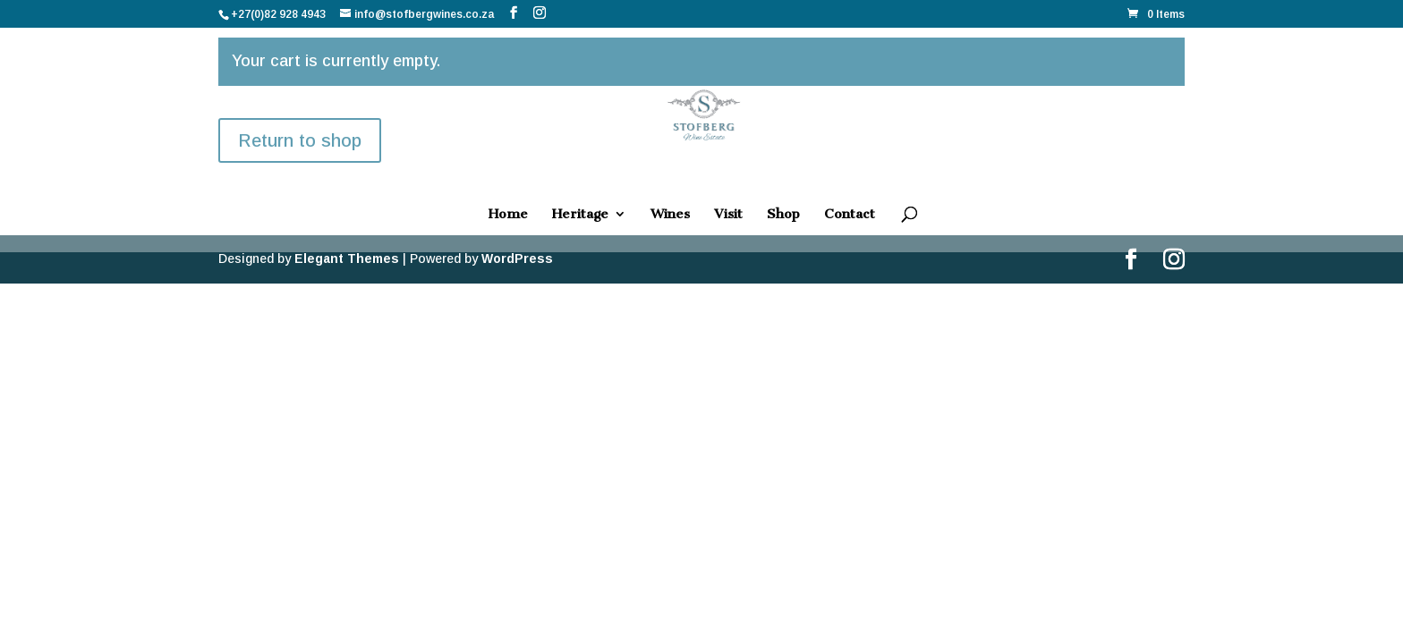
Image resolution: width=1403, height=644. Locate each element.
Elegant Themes (346, 258)
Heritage (580, 215)
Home (508, 215)
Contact (849, 215)
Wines (670, 215)
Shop (783, 215)
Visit (728, 215)
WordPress (517, 258)
